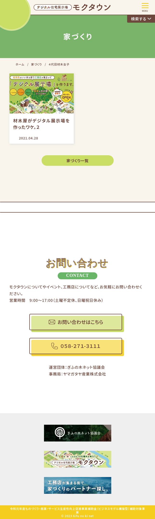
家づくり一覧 (77, 160)
